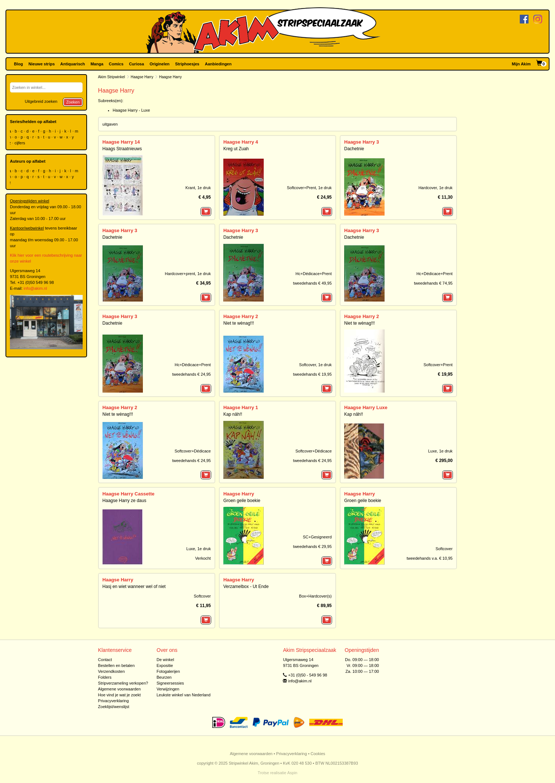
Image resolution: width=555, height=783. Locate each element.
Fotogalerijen (168, 671)
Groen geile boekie (241, 500)
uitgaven (110, 124)
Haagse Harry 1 (240, 407)
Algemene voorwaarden (119, 689)
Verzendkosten (111, 671)
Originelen (159, 64)
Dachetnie (354, 148)
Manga (96, 64)
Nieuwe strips (42, 64)
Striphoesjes (187, 64)
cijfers (20, 143)
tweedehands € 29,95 (312, 546)
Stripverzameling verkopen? (123, 683)
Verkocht (203, 558)
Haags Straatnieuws (122, 148)
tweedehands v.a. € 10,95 (430, 558)
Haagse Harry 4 (240, 142)
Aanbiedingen (218, 64)
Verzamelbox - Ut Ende (246, 586)
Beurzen (164, 677)
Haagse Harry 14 (121, 142)
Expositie (164, 665)
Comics (116, 64)
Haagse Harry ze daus (124, 500)
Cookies (318, 753)
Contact (105, 659)
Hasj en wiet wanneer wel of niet (134, 586)
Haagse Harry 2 (240, 316)
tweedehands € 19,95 (312, 374)
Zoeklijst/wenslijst (113, 706)
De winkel (165, 659)
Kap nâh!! (232, 414)
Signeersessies (170, 683)
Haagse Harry (142, 77)
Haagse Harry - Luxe (131, 110)
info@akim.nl (35, 288)
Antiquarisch (72, 64)
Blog (18, 64)
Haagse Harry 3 (361, 142)
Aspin (292, 773)
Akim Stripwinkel (111, 77)
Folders (105, 677)
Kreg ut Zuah (236, 148)
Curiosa (136, 64)
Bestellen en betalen (116, 665)
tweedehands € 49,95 (312, 283)
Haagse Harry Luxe (366, 407)
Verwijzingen (167, 689)
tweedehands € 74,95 (433, 283)
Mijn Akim (521, 64)
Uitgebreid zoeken (41, 101)
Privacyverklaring (113, 701)
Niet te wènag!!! (238, 323)
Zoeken (73, 102)
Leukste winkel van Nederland (183, 695)
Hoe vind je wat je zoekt (119, 695)
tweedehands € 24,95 (191, 374)
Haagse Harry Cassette (128, 494)
